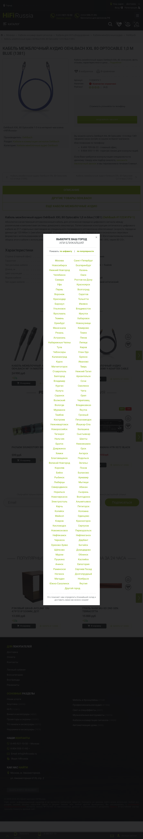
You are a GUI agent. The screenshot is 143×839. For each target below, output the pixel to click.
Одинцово (83, 516)
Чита (83, 390)
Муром (59, 554)
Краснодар (59, 299)
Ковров (59, 520)
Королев (59, 467)
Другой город (72, 588)
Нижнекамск (83, 443)
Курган (59, 385)
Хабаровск (83, 318)
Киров (83, 347)
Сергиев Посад (83, 569)
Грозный (83, 414)
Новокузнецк (83, 323)
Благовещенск (59, 458)
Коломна (83, 511)
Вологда (59, 405)
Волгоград (83, 289)
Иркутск (83, 313)
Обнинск (83, 554)
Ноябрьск (83, 578)
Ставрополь (59, 371)
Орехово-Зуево (59, 545)
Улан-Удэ (83, 352)
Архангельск (83, 376)
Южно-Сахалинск (59, 583)
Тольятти (83, 299)
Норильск (59, 492)
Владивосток (83, 308)
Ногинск (59, 574)
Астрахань (59, 337)
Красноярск (83, 284)
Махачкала (59, 328)
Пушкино (59, 559)
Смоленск (83, 385)
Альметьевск (83, 501)
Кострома (59, 419)
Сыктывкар (83, 434)
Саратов (83, 294)
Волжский (59, 400)
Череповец (83, 400)
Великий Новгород (59, 462)
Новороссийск (59, 429)
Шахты (83, 438)
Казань (83, 270)
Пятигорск (84, 506)
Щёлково (59, 549)
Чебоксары (59, 352)
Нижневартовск (59, 424)
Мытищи (83, 482)
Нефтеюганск (83, 535)
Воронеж (59, 294)
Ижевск (83, 303)
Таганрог (59, 434)
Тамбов (59, 414)
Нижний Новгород (59, 270)
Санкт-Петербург (83, 260)
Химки (59, 453)
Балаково (83, 472)
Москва (59, 260)
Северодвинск (59, 487)
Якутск (83, 409)
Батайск (83, 545)
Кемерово (83, 328)
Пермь (59, 289)
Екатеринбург (83, 265)
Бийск (59, 472)
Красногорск (83, 520)
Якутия (83, 583)
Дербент (83, 540)
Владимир (59, 381)
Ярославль (59, 313)
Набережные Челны (59, 342)
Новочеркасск (59, 496)
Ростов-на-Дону (83, 279)
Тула (59, 347)
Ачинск (59, 564)
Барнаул (59, 303)
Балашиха (83, 429)
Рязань (59, 332)
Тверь (83, 366)
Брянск (83, 356)
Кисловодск (59, 525)
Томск (83, 332)
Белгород (59, 376)
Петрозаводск (83, 419)
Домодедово (83, 549)
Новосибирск (59, 265)
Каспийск (83, 559)
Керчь (59, 506)
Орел (83, 395)
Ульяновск (59, 308)
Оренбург (59, 323)
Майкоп (59, 516)
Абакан (83, 487)
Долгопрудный (83, 574)
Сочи (83, 381)
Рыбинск (59, 477)
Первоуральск (83, 530)
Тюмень (59, 318)
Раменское (59, 569)
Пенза (83, 337)
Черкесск (59, 540)
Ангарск (83, 453)
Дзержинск (59, 448)
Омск (83, 275)
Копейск (59, 511)
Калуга (59, 390)
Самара (59, 279)
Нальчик (59, 438)
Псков (83, 467)
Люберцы (59, 482)
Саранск (59, 395)
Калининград (59, 356)
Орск (83, 448)
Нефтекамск (59, 535)
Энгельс (83, 462)
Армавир (83, 477)
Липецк (83, 342)
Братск (59, 443)
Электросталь (59, 501)
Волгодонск (83, 496)
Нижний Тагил (83, 371)
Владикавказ (83, 405)
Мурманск (59, 409)
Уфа (59, 284)
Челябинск (59, 275)
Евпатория (83, 564)
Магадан (59, 578)
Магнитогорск (59, 366)
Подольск (83, 458)
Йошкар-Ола (83, 424)
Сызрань (83, 492)
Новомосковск (59, 530)
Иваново (83, 361)
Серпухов (83, 525)
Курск (59, 361)
